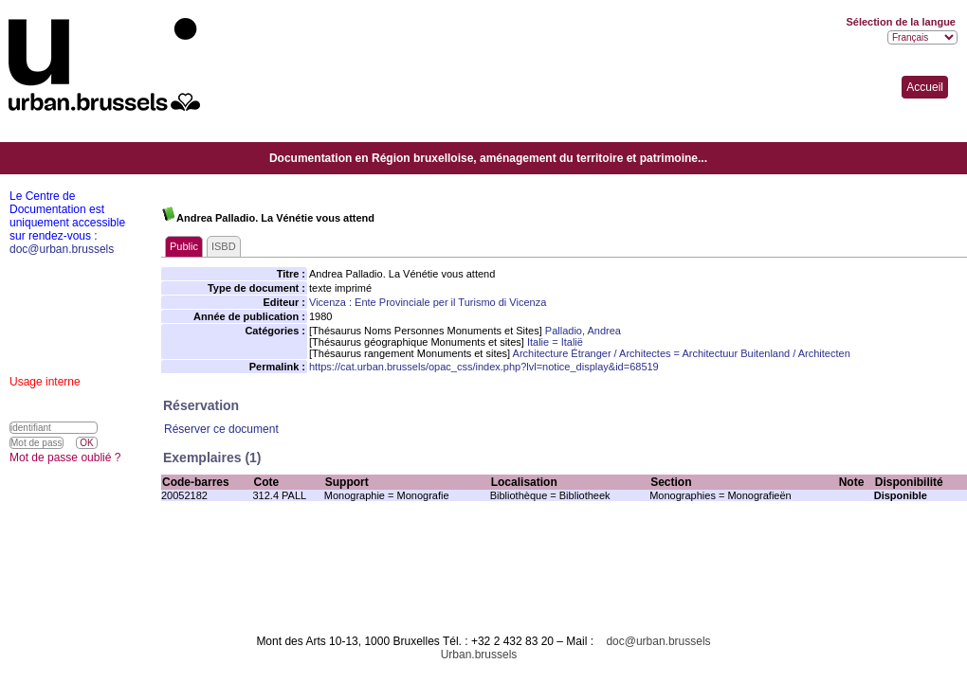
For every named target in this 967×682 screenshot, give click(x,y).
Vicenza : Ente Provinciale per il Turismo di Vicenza (427, 302)
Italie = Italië (555, 342)
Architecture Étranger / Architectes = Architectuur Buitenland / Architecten (681, 353)
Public (184, 246)
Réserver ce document (221, 429)
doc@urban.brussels (658, 641)
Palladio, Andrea (583, 330)
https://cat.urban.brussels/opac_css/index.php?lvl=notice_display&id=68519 (484, 366)
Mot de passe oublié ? (64, 457)
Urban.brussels (479, 654)
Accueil (924, 87)
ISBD (223, 246)
